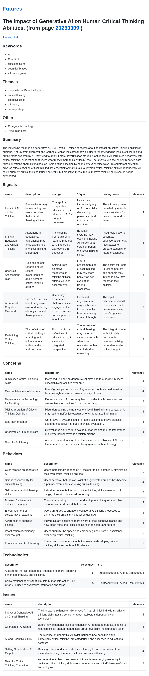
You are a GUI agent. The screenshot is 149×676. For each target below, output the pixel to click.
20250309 (67, 28)
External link (11, 37)
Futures (12, 9)
